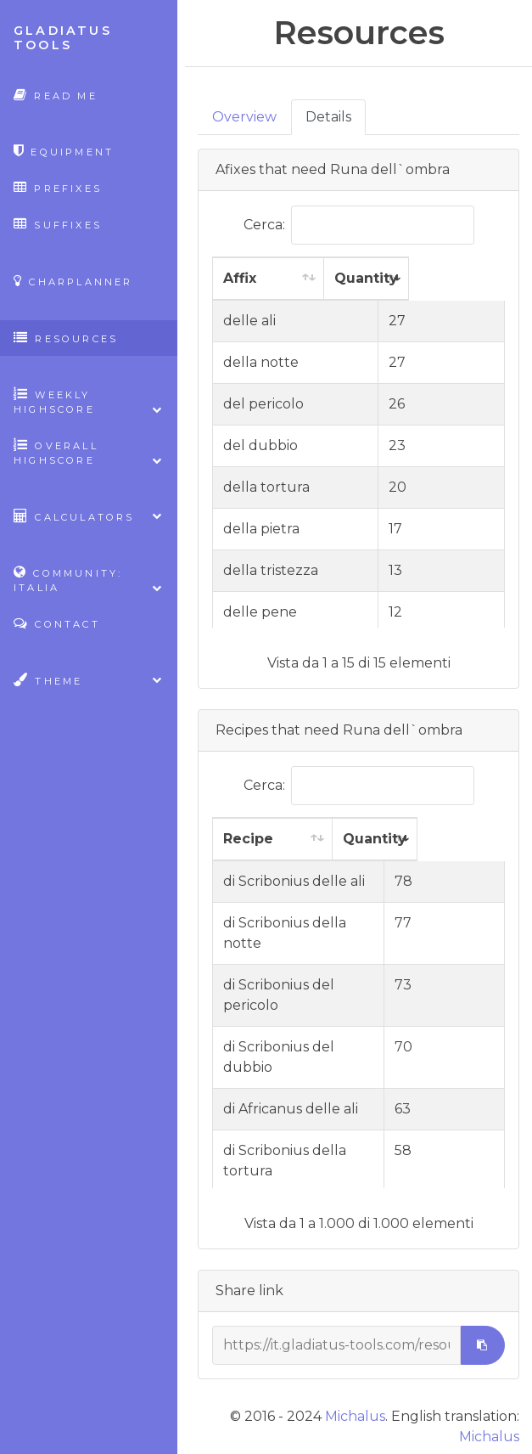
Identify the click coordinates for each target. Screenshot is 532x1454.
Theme (89, 680)
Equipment (64, 151)
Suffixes (58, 224)
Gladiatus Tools (63, 38)
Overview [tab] (244, 117)
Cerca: (359, 225)
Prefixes (58, 187)
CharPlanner (73, 280)
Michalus (355, 1416)
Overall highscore (89, 452)
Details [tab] (328, 117)
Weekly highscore (89, 401)
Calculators (89, 516)
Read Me (56, 94)
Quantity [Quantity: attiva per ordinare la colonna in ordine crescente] (424, 278)
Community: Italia (89, 580)
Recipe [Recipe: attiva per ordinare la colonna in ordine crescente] (248, 839)
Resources (66, 337)
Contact (57, 623)
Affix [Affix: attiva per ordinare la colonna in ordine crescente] (239, 278)
